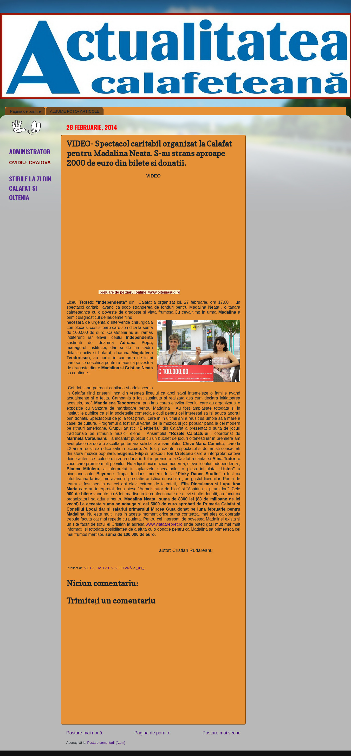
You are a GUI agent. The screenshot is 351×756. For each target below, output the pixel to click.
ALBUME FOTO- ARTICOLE (74, 111)
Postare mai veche (221, 732)
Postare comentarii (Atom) (106, 743)
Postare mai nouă (84, 732)
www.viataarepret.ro (164, 524)
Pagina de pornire (25, 111)
